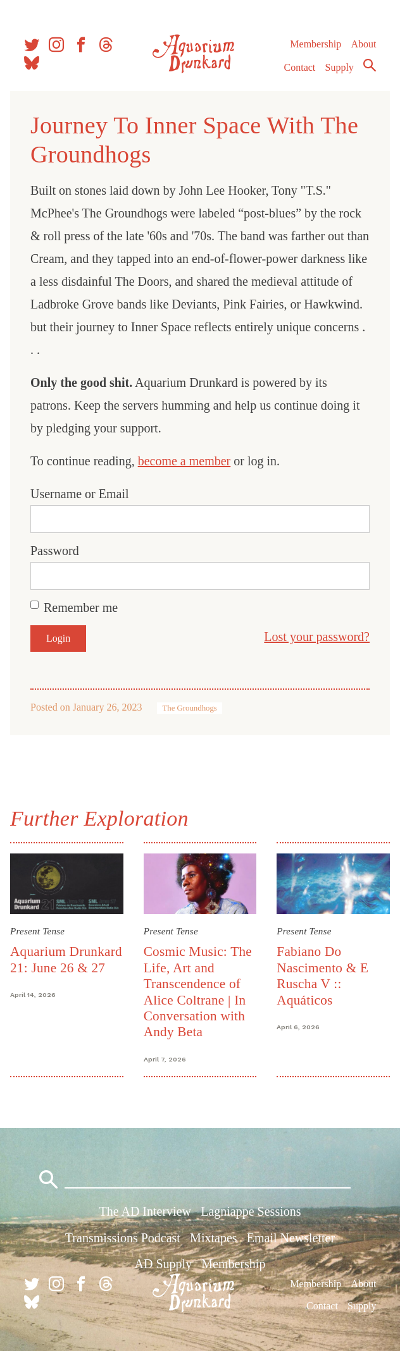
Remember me (81, 607)
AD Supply (163, 1264)
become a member (184, 461)
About (363, 44)
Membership (315, 44)
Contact (300, 67)
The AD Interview (145, 1211)
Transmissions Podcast (122, 1238)
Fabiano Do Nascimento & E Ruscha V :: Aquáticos (322, 975)
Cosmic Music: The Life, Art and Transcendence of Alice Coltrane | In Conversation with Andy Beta (198, 991)
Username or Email (79, 494)
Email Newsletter (291, 1238)
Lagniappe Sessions (251, 1211)
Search (369, 65)
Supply (339, 67)
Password (54, 551)
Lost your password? (317, 637)
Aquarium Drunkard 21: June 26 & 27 (66, 959)
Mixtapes (213, 1238)
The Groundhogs (189, 708)
